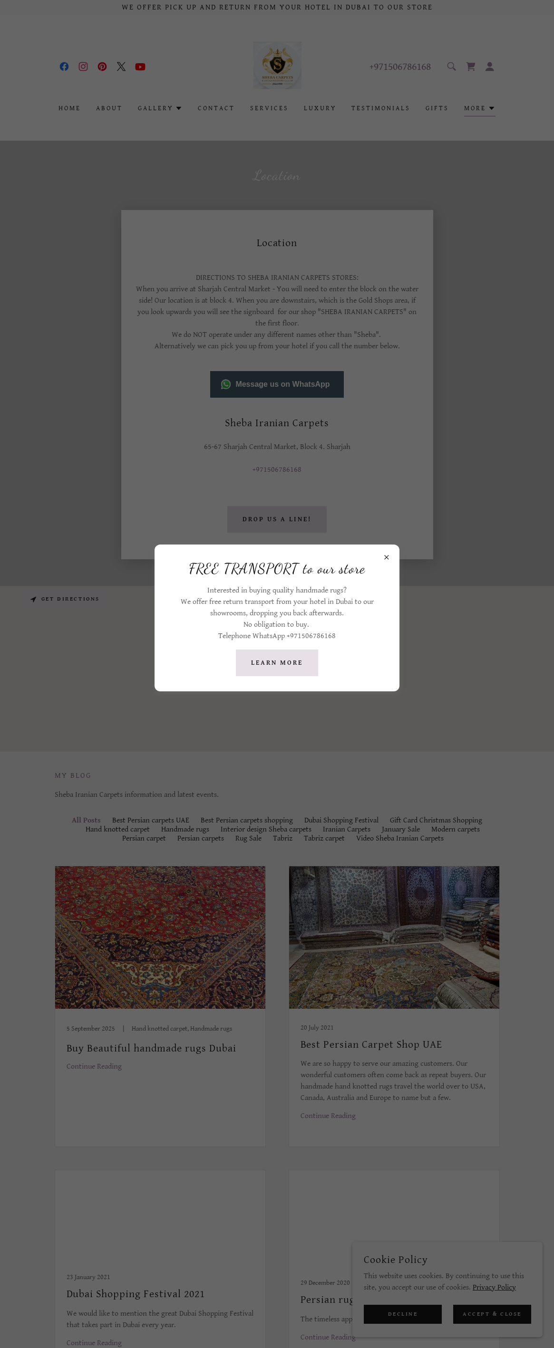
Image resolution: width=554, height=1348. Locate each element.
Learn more (277, 663)
